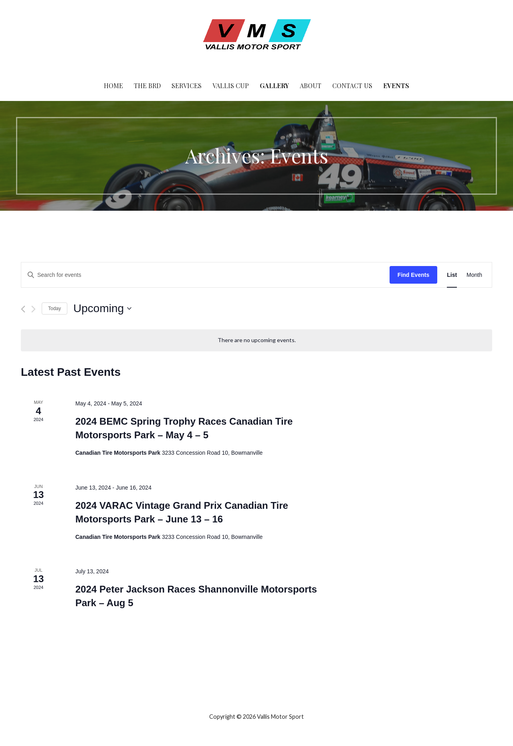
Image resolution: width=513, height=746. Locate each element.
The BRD (147, 85)
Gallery (274, 85)
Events (396, 85)
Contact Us (352, 85)
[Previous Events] (23, 309)
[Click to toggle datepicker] (102, 308)
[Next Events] (33, 309)
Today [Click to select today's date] (54, 308)
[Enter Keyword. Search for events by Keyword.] (205, 275)
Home (113, 85)
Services (187, 85)
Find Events (413, 275)
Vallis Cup (230, 85)
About (310, 85)
